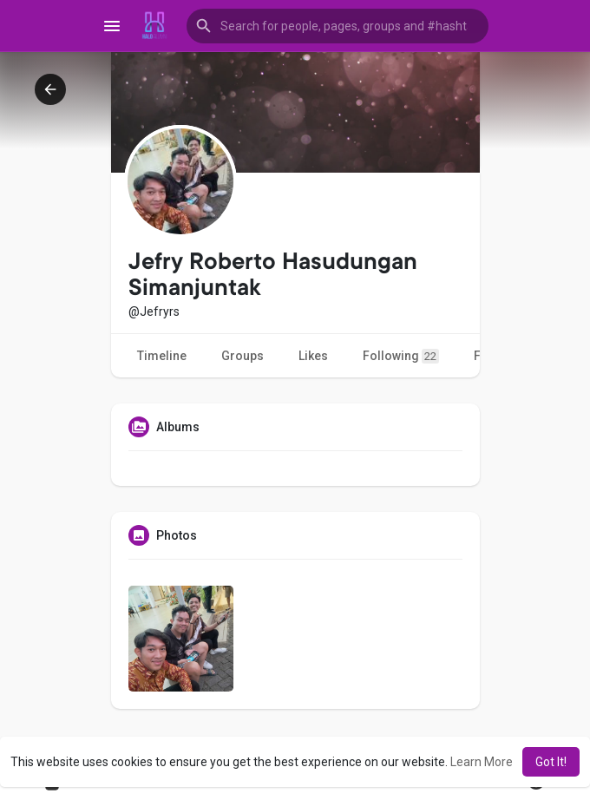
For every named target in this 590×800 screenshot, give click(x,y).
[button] (337, 26)
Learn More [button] (481, 762)
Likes (313, 356)
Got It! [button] (551, 762)
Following (401, 356)
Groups (242, 356)
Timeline (162, 356)
